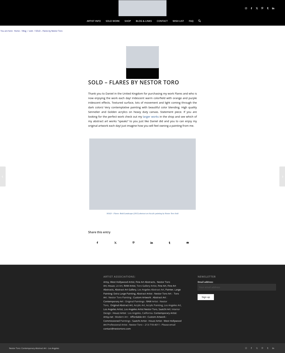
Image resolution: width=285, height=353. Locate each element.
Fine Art (162, 285)
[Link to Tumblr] (267, 8)
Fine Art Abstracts (145, 282)
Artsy (106, 282)
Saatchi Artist (139, 320)
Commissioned (111, 320)
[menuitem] (93, 20)
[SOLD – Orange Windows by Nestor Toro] (282, 176)
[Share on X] (115, 243)
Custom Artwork (142, 297)
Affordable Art (138, 316)
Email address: (205, 282)
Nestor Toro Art (162, 293)
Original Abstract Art (121, 305)
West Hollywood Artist (122, 282)
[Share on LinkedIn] (151, 243)
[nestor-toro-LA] (142, 8)
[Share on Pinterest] (133, 243)
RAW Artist (129, 285)
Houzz (111, 285)
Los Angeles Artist (113, 309)
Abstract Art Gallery (125, 289)
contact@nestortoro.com (117, 328)
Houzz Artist (119, 313)
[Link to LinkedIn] (273, 8)
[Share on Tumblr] (169, 243)
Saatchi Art (164, 309)
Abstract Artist (144, 293)
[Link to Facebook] (251, 8)
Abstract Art (159, 297)
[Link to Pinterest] (262, 8)
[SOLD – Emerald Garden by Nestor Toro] (3, 176)
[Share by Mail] (188, 243)
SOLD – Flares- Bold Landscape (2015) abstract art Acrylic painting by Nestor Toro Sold (142, 213)
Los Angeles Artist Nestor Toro (140, 309)
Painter (169, 289)
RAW (148, 301)
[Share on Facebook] (97, 243)
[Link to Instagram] (246, 8)
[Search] (198, 20)
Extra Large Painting (125, 293)
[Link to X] (257, 8)
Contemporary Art (113, 301)
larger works (150, 116)
